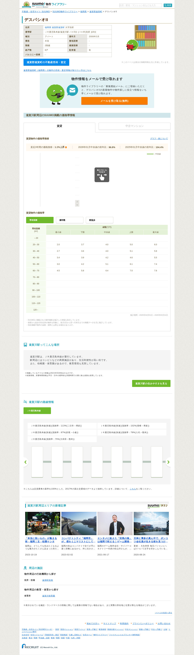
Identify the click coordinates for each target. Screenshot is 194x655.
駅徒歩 (92, 220)
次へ (168, 462)
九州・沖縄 (75, 638)
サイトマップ (109, 623)
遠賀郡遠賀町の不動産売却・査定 (46, 62)
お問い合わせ (164, 623)
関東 (35, 638)
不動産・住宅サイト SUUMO (36, 11)
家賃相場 (102, 629)
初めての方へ (93, 623)
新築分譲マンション (115, 629)
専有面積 (33, 220)
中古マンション (131, 629)
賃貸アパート (79, 629)
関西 (58, 638)
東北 (30, 638)
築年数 (62, 220)
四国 (63, 638)
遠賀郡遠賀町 (95, 11)
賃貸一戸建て (92, 629)
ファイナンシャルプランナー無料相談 (124, 635)
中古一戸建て (156, 629)
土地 (165, 629)
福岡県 (83, 11)
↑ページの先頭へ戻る (163, 613)
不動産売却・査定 (52, 635)
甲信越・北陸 (44, 638)
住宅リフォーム (37, 635)
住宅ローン (87, 635)
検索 (169, 5)
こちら (133, 489)
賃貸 (57, 629)
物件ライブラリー (100, 635)
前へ (26, 462)
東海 (53, 638)
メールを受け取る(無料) (114, 100)
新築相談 (63, 635)
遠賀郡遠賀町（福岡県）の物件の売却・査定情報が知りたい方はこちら (57, 70)
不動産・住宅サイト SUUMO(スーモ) (37, 629)
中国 (68, 638)
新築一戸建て (144, 629)
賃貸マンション (66, 629)
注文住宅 (25, 635)
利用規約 (124, 623)
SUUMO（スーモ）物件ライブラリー (44, 5)
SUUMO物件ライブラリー (65, 11)
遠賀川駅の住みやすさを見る (151, 383)
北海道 (24, 638)
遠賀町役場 (47, 580)
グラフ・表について (159, 138)
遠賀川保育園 (48, 596)
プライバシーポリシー (143, 623)
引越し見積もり (75, 635)
